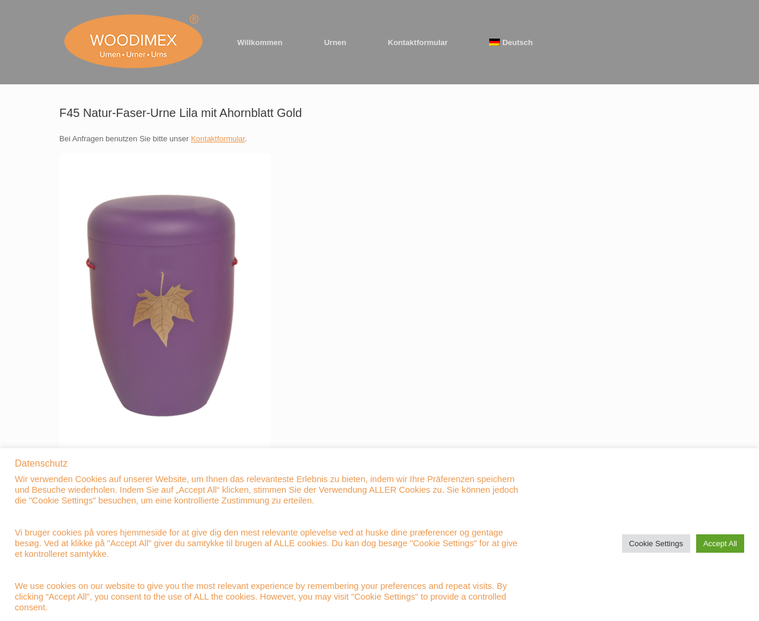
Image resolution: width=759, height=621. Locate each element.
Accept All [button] (720, 543)
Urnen (335, 42)
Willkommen (259, 42)
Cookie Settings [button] (656, 543)
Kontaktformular (418, 42)
